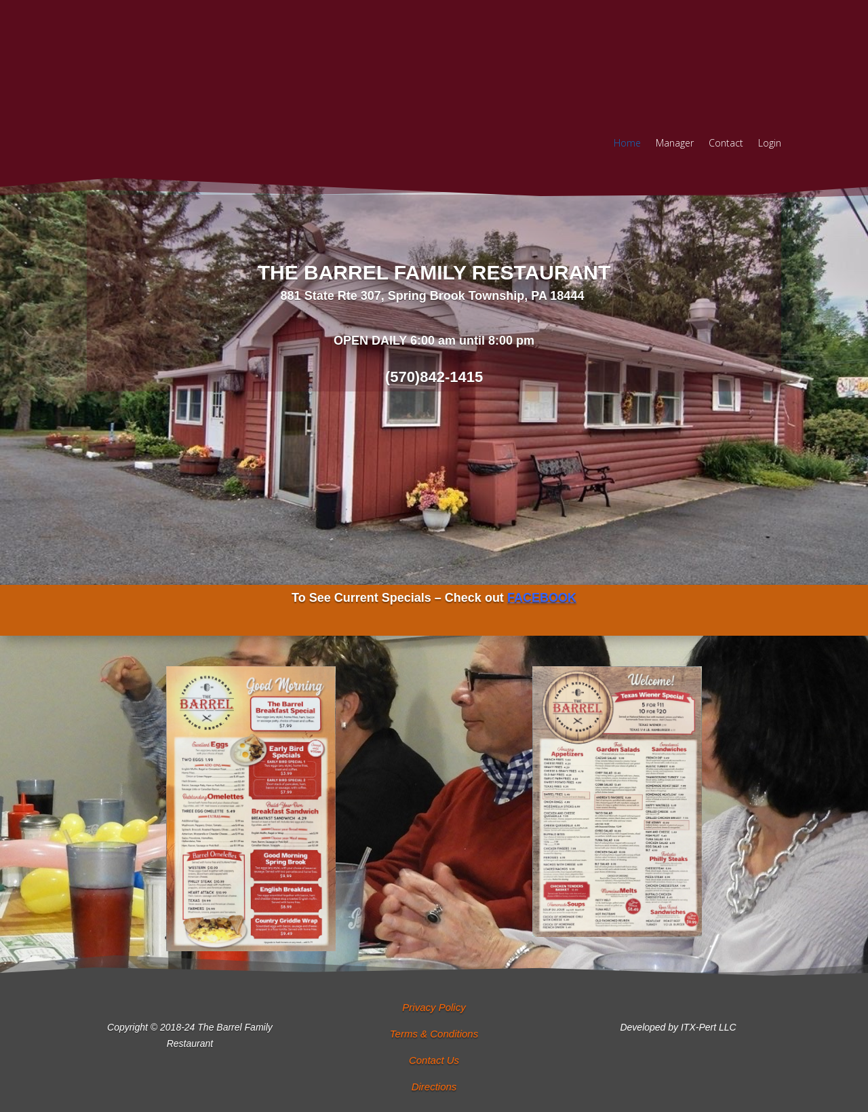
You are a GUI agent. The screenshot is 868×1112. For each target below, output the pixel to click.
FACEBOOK (541, 598)
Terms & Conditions (434, 1033)
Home (627, 143)
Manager (675, 143)
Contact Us (434, 1060)
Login (769, 143)
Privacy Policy (433, 1007)
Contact (726, 143)
